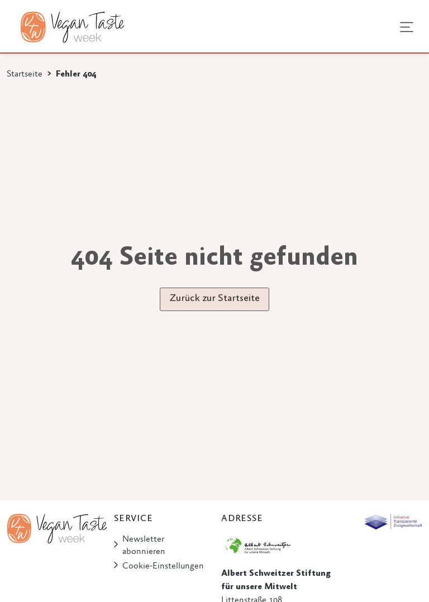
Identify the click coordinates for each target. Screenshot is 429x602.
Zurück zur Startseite (214, 299)
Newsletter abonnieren (143, 545)
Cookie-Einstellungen (163, 566)
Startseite (24, 74)
